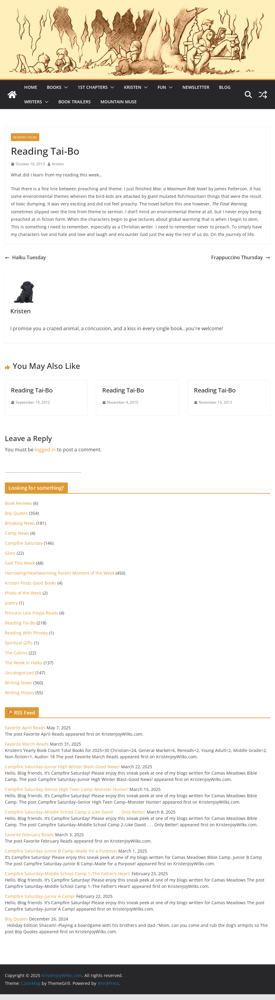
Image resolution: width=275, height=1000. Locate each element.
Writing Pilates (19, 692)
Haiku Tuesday (25, 257)
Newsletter (195, 87)
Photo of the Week (23, 593)
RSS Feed (24, 712)
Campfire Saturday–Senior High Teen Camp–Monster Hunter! (66, 789)
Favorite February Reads (29, 834)
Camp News (17, 533)
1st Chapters (93, 87)
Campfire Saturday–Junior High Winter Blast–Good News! (62, 766)
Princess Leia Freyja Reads (31, 613)
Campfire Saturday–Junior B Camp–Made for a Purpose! (61, 851)
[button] (64, 87)
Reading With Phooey (26, 633)
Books (54, 87)
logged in (45, 449)
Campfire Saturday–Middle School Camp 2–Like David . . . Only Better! (75, 812)
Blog (225, 87)
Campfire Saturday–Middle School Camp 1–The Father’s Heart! (67, 873)
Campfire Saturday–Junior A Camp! (40, 896)
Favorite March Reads (27, 744)
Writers (33, 102)
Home (30, 87)
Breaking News (20, 523)
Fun (162, 87)
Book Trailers (74, 102)
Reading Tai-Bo (25, 137)
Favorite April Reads (25, 728)
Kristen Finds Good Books (30, 583)
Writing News (18, 682)
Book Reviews (18, 503)
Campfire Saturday (24, 543)
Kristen (132, 87)
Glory (10, 553)
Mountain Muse (118, 102)
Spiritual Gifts (19, 643)
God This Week (20, 563)
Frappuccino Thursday (240, 257)
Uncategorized (19, 673)
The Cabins (16, 653)
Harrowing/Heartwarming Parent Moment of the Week (59, 573)
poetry (11, 603)
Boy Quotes (16, 513)
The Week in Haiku (23, 663)
